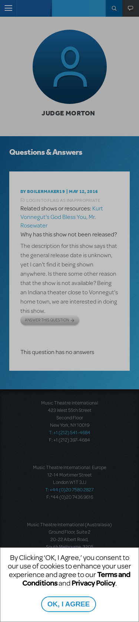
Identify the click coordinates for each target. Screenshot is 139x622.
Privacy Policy (93, 582)
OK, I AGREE (68, 604)
